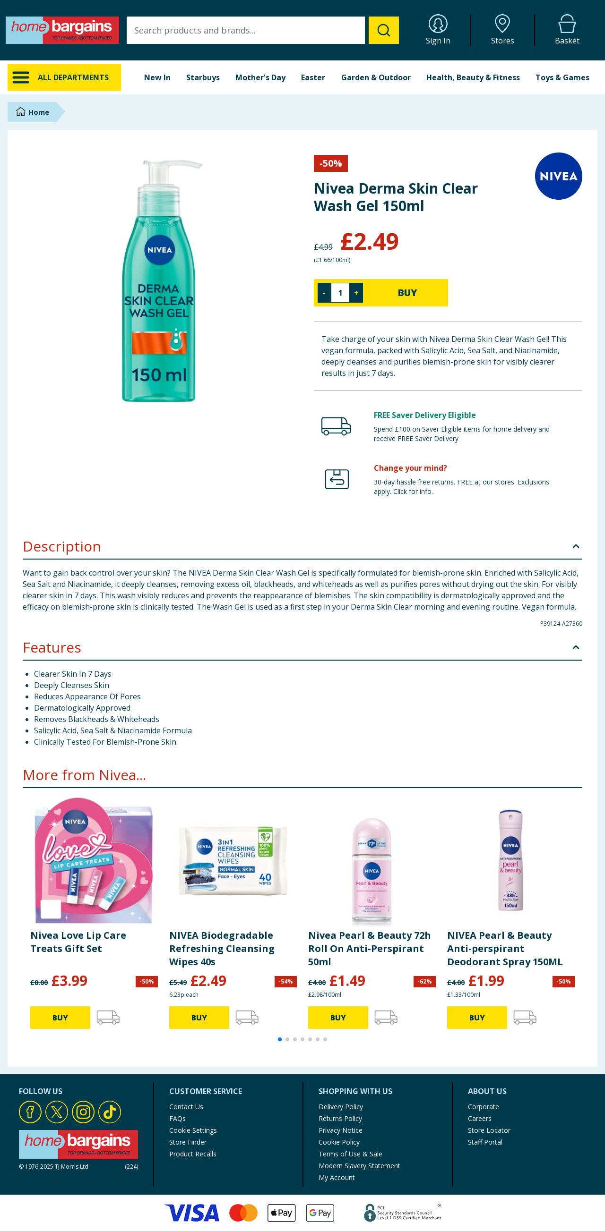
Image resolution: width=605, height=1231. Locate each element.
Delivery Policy (341, 1106)
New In (157, 77)
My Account (337, 1177)
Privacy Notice (341, 1130)
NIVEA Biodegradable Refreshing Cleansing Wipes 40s (222, 948)
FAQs (177, 1118)
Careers (480, 1118)
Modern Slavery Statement (359, 1165)
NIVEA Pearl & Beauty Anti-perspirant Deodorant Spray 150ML (505, 948)
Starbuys (203, 77)
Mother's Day (260, 77)
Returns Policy (340, 1118)
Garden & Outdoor (376, 77)
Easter (313, 77)
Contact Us (186, 1106)
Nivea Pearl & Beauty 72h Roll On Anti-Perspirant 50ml (369, 948)
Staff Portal (485, 1142)
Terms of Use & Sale (350, 1153)
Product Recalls (192, 1153)
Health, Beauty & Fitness (473, 77)
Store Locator (489, 1130)
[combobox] (263, 30)
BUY (407, 292)
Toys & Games (562, 77)
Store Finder (188, 1142)
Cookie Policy (339, 1142)
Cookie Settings (193, 1130)
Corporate (483, 1106)
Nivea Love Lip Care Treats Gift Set (78, 942)
